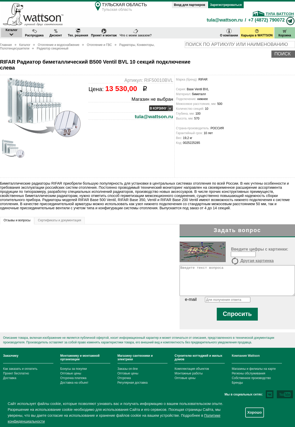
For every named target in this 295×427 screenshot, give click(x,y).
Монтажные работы (189, 373)
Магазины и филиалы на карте (254, 369)
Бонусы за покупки (73, 369)
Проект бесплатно (16, 373)
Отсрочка (124, 378)
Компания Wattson (246, 356)
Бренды (237, 382)
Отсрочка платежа (73, 378)
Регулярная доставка (132, 382)
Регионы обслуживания (248, 373)
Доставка (9, 378)
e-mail (191, 299)
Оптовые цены (70, 373)
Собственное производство (251, 378)
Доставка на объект (74, 382)
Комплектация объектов (192, 369)
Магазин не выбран (152, 99)
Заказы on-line (127, 369)
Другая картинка (252, 261)
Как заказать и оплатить (20, 369)
